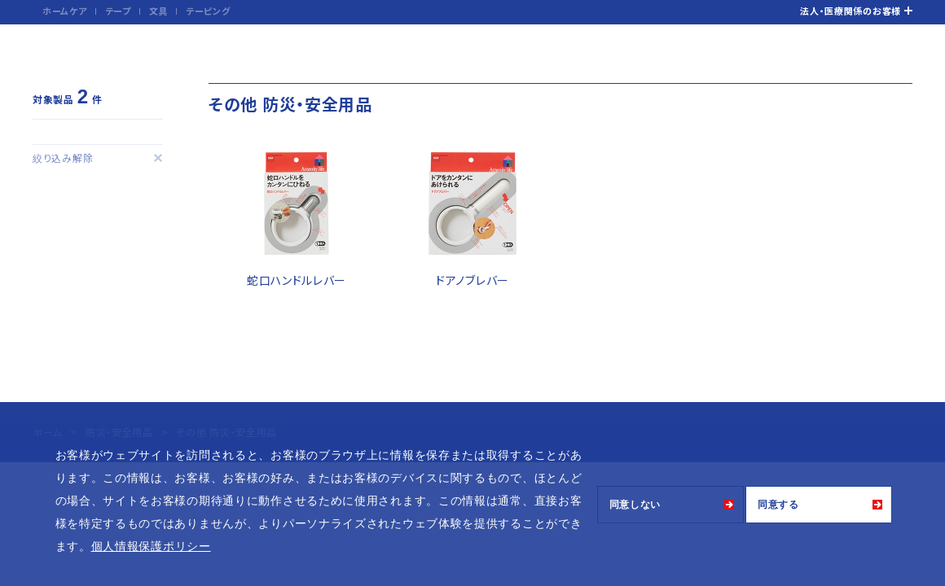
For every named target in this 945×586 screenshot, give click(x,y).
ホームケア (64, 10)
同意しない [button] (635, 504)
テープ (118, 10)
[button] (216, 547)
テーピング (208, 10)
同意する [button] (778, 504)
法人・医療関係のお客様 (850, 10)
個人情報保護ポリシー (151, 546)
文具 (158, 10)
